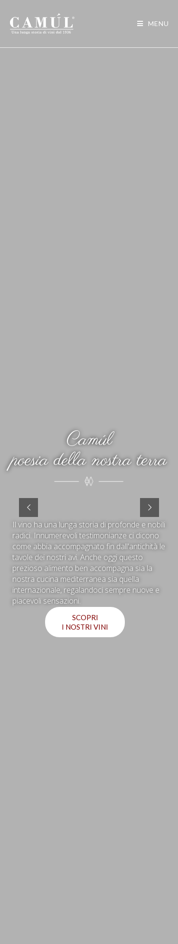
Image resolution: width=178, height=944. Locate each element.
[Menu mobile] (153, 23)
